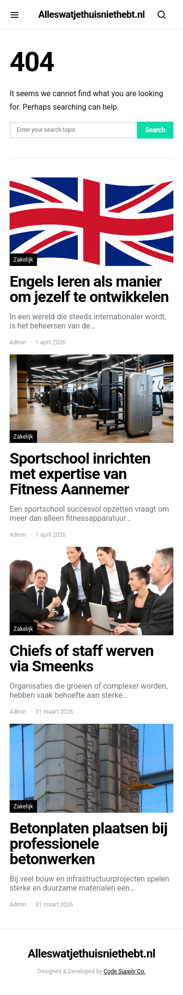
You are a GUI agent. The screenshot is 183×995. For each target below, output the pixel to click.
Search (155, 130)
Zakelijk (23, 259)
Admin (18, 342)
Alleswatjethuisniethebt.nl (91, 14)
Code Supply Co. (125, 971)
